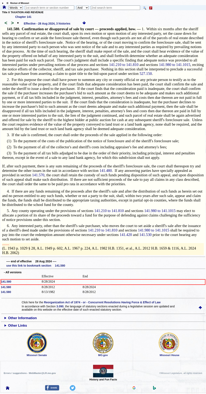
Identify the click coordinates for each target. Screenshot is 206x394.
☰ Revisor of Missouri (16, 3)
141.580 (6, 281)
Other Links (17, 325)
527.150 (145, 73)
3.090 (59, 306)
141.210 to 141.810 (123, 64)
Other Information (22, 318)
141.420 (126, 235)
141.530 (145, 235)
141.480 (106, 170)
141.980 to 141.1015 (174, 64)
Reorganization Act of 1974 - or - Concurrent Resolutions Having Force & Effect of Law (102, 302)
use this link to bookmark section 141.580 (35, 265)
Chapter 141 (23, 16)
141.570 (38, 175)
